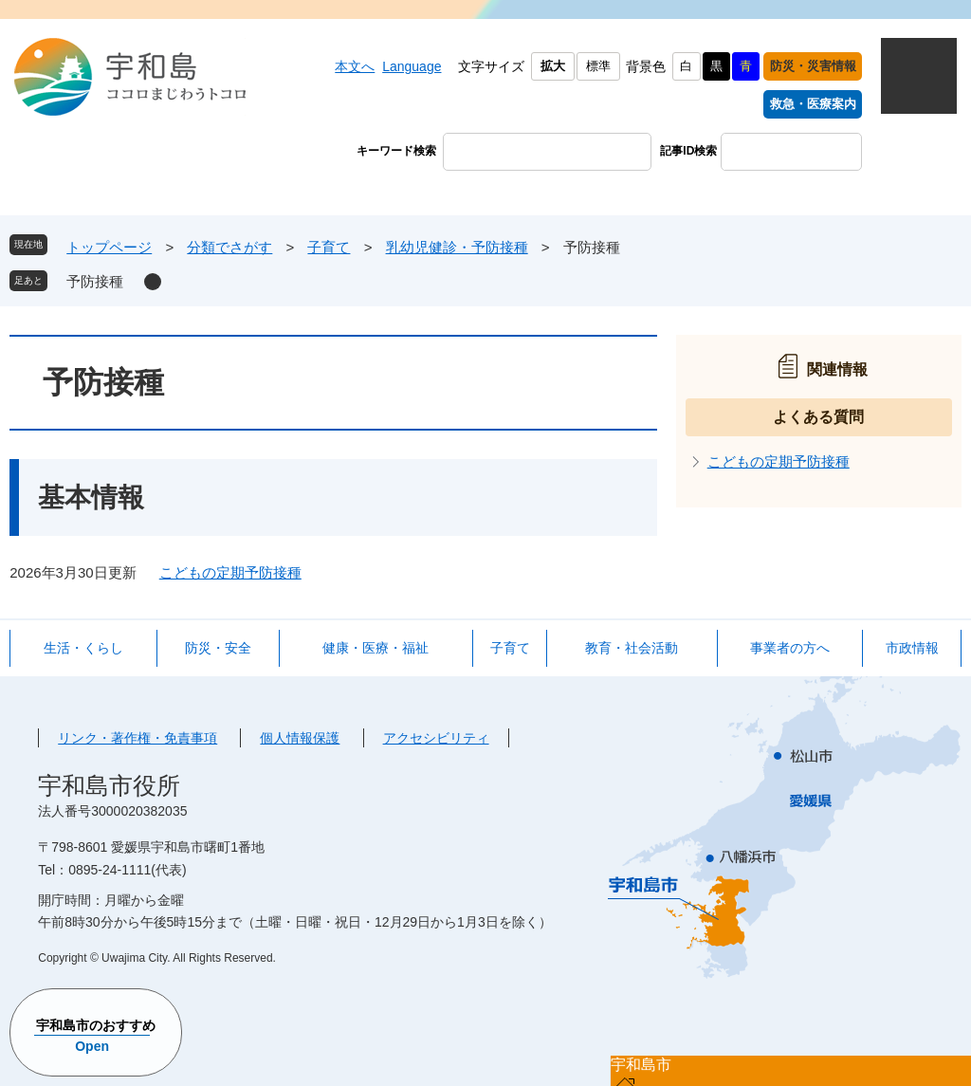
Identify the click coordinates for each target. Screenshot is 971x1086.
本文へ (355, 66)
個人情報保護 (299, 737)
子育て (328, 247)
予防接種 (94, 281)
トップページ (109, 247)
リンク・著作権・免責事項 (137, 737)
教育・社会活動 (631, 647)
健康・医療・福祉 (375, 647)
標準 (598, 66)
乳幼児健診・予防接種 (457, 247)
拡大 (552, 66)
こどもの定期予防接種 (230, 572)
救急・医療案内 (813, 104)
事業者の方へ (790, 647)
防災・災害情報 (813, 66)
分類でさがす (229, 247)
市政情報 (912, 647)
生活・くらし (83, 647)
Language (411, 66)
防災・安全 (218, 647)
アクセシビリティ (436, 737)
